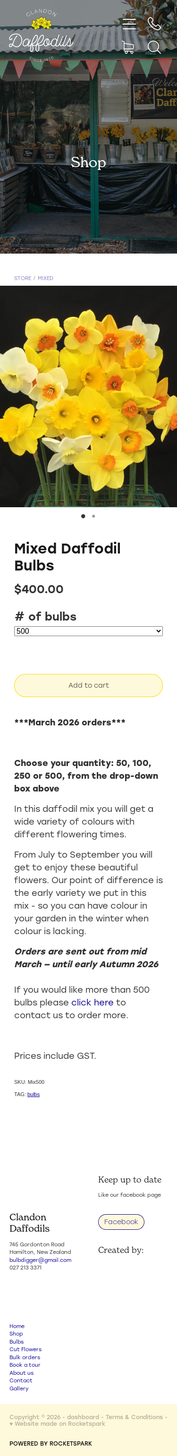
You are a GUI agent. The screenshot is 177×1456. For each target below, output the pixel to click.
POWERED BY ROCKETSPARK (50, 1443)
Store (22, 278)
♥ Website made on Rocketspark (57, 1423)
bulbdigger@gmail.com (40, 1260)
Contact (21, 1380)
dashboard (83, 1417)
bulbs (33, 1094)
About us (21, 1373)
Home (17, 1326)
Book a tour (25, 1365)
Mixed (45, 278)
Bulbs (16, 1341)
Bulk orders (24, 1357)
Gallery (18, 1388)
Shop (16, 1333)
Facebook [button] (121, 1222)
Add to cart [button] (88, 685)
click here (92, 1002)
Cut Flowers (25, 1349)
